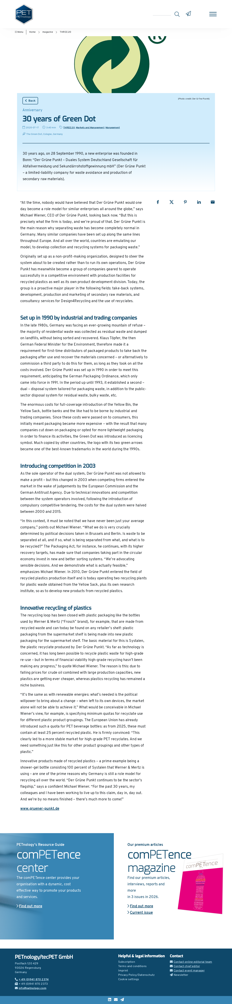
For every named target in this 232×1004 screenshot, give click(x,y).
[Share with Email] (212, 202)
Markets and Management (90, 128)
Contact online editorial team (191, 962)
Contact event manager (187, 970)
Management (112, 128)
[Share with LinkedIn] (199, 202)
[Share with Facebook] (158, 202)
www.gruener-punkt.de (39, 809)
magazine (47, 32)
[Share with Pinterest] (185, 202)
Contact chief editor (185, 966)
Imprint (123, 970)
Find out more (29, 906)
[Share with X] (171, 202)
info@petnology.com (30, 988)
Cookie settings (128, 979)
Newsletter (179, 975)
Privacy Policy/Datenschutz (136, 975)
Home (32, 32)
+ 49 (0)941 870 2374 (32, 979)
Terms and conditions (132, 966)
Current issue (140, 913)
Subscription (126, 962)
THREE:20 (65, 32)
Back (30, 100)
